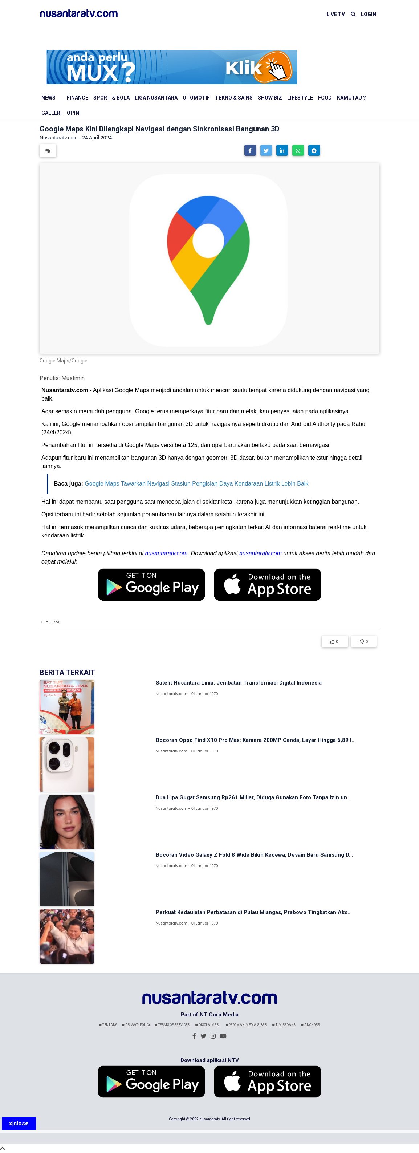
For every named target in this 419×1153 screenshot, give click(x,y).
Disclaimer (207, 1025)
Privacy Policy (136, 1025)
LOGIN (368, 14)
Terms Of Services (172, 1025)
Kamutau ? (351, 98)
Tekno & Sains (234, 98)
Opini (74, 113)
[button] (250, 150)
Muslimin (73, 378)
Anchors (310, 1025)
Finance (77, 98)
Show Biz (270, 98)
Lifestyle (300, 98)
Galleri (51, 113)
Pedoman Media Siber (246, 1025)
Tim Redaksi (284, 1025)
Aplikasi (53, 622)
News (48, 98)
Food (325, 98)
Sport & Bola (111, 98)
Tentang (108, 1025)
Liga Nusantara (156, 98)
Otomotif (196, 98)
